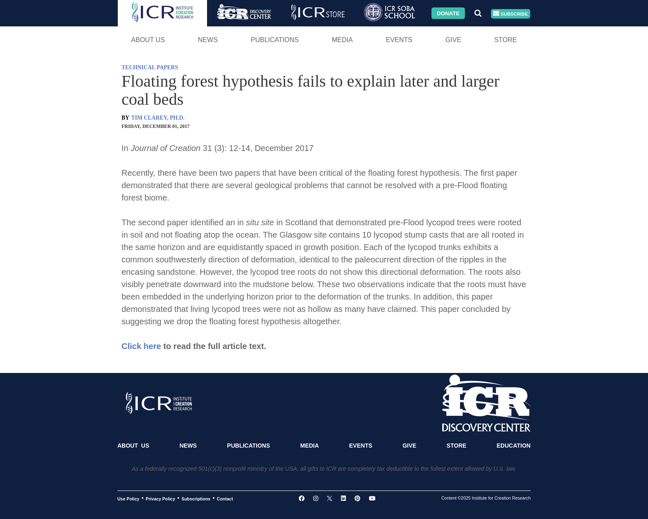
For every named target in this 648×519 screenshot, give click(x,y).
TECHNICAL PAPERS (150, 67)
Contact (225, 498)
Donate (448, 13)
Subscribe (510, 14)
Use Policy (128, 498)
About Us (148, 39)
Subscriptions (195, 498)
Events (399, 39)
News (208, 39)
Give (453, 39)
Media (342, 39)
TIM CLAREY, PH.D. (157, 118)
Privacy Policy (160, 498)
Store (505, 39)
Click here (141, 346)
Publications (275, 39)
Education (514, 445)
